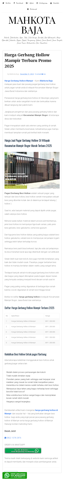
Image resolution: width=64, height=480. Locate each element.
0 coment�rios (40, 74)
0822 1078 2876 (13, 438)
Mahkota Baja (46, 81)
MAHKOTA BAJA (32, 24)
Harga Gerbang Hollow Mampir (19, 81)
